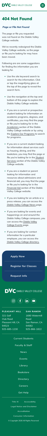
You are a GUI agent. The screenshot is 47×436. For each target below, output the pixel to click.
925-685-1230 (10, 329)
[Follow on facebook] (20, 301)
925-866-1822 (34, 329)
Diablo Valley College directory (23, 241)
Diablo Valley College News (21, 204)
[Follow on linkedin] (27, 301)
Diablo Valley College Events (22, 223)
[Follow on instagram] (13, 301)
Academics (13, 127)
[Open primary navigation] (42, 5)
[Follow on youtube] (33, 301)
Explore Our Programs (22, 133)
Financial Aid (14, 187)
